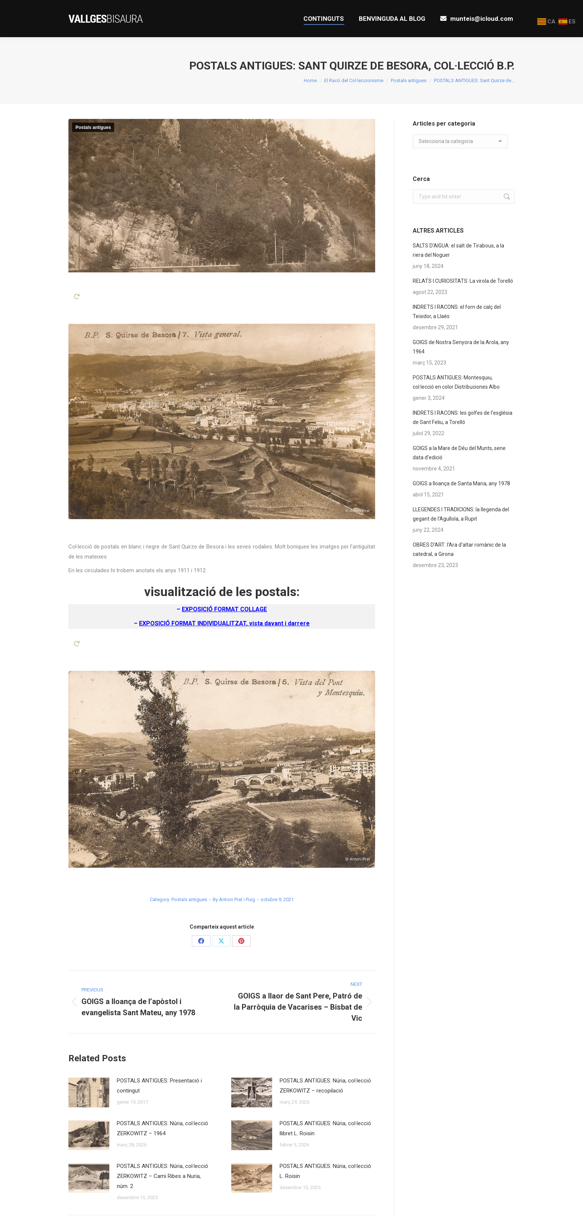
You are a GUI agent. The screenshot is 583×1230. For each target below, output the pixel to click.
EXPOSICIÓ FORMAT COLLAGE (224, 609)
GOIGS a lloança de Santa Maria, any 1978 (461, 483)
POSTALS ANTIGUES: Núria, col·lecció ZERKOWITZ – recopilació (325, 1085)
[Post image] (88, 1092)
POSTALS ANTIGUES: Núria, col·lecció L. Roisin (325, 1171)
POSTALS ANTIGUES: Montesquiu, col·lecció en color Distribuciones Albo (456, 382)
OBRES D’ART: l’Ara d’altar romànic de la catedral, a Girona (459, 549)
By (234, 899)
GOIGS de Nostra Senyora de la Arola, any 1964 (461, 347)
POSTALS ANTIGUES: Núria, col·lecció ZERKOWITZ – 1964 (162, 1128)
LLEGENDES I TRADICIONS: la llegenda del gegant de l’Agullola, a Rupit (461, 514)
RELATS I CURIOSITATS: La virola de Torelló (463, 281)
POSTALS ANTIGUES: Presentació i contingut (159, 1085)
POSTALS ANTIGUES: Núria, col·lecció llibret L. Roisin (325, 1128)
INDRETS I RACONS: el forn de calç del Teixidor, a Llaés (457, 311)
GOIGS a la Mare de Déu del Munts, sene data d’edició (459, 452)
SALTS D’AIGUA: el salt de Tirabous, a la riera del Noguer (458, 250)
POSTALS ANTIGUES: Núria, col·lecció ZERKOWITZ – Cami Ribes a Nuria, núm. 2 (162, 1176)
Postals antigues (93, 127)
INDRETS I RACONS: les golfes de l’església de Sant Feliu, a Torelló (462, 417)
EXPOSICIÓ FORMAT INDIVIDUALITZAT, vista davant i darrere (224, 623)
